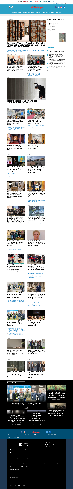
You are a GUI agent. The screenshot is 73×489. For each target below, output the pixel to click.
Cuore (11, 485)
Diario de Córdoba (21, 455)
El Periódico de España (25, 458)
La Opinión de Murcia (50, 460)
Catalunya (25, 1)
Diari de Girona (13, 455)
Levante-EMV (40, 463)
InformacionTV (19, 480)
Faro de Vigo (12, 460)
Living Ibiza (39, 474)
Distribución (10, 19)
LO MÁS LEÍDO (51, 47)
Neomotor (57, 471)
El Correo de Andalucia (30, 466)
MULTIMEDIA (11, 382)
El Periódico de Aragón (14, 458)
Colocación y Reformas (12, 54)
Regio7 (54, 463)
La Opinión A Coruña (40, 460)
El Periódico (33, 458)
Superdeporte (13, 466)
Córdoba (37, 1)
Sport (58, 463)
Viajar (19, 485)
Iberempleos (42, 471)
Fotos (8, 309)
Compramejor (23, 471)
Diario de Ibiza (29, 455)
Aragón (31, 1)
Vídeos (28, 338)
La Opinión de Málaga (14, 463)
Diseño (8, 77)
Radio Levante (26, 480)
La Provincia (33, 463)
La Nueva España (30, 460)
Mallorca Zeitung (47, 463)
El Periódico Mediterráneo (55, 458)
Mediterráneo (51, 1)
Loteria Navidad (50, 471)
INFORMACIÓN (37, 455)
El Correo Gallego (21, 466)
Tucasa (34, 474)
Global (20, 1)
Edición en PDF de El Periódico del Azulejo (52, 24)
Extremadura (43, 1)
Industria (29, 54)
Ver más (62, 3)
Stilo (15, 485)
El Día (52, 455)
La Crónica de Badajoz (21, 460)
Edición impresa (55, 3)
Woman (23, 485)
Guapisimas (36, 471)
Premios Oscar (28, 474)
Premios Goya (20, 474)
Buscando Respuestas (14, 471)
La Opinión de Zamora (25, 463)
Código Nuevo (13, 474)
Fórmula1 (30, 471)
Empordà (56, 455)
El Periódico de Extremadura (43, 458)
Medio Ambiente (46, 474)
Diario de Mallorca (45, 455)
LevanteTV (12, 480)
